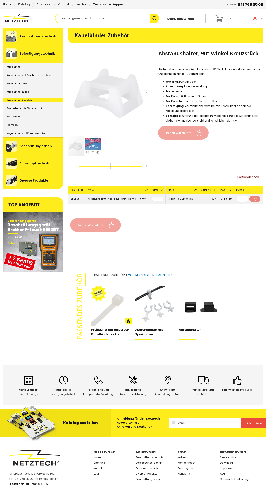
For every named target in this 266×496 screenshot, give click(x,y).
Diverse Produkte (146, 474)
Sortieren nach (248, 177)
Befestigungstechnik (149, 463)
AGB (222, 474)
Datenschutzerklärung (234, 479)
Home (7, 4)
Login (97, 474)
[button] (145, 93)
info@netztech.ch (46, 479)
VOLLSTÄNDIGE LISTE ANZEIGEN (150, 275)
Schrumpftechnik (147, 468)
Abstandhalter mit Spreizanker (149, 332)
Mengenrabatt (187, 463)
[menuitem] (33, 36)
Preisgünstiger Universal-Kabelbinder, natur (110, 332)
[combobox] (107, 18)
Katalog (24, 4)
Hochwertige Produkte (237, 390)
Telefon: (244, 4)
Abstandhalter (190, 330)
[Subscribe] (243, 423)
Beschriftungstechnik (149, 457)
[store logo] (29, 18)
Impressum (227, 468)
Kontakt (63, 4)
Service (81, 4)
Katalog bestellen (80, 422)
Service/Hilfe (228, 457)
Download (44, 4)
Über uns (99, 463)
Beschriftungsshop (148, 479)
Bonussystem (186, 468)
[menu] (33, 108)
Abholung (184, 474)
